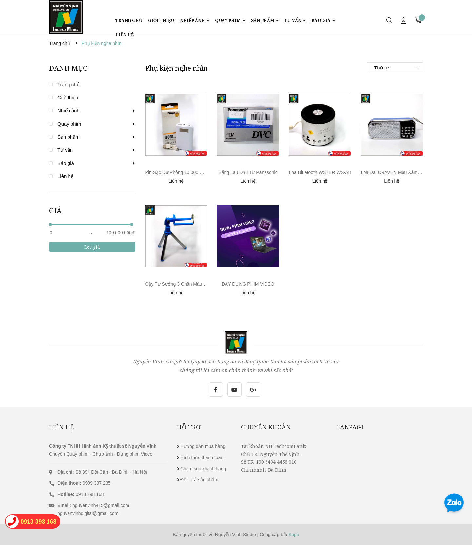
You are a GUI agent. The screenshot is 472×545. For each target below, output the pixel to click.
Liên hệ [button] (61, 427)
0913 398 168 (80, 494)
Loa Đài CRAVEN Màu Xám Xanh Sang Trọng (408, 172)
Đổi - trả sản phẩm (199, 479)
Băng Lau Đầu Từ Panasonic (247, 172)
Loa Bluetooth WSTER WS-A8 (320, 172)
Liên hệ (65, 176)
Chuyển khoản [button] (266, 427)
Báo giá (65, 163)
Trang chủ (68, 84)
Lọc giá (92, 247)
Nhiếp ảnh (68, 110)
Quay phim (69, 124)
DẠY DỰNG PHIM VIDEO (248, 284)
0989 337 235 (83, 483)
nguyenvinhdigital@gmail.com (87, 513)
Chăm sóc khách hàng (203, 468)
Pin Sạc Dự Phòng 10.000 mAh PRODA (186, 172)
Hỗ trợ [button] (189, 427)
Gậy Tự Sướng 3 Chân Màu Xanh (179, 284)
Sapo (293, 534)
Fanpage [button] (351, 427)
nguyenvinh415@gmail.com (100, 505)
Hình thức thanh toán (201, 457)
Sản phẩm (68, 137)
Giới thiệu (67, 97)
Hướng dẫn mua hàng (202, 446)
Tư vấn (65, 150)
